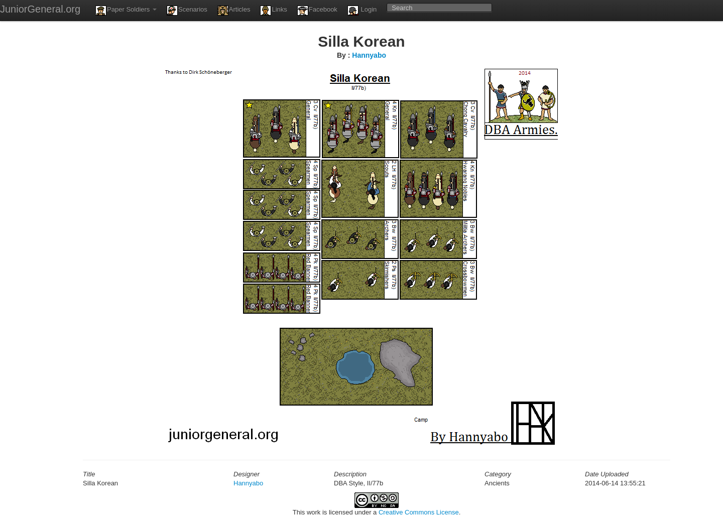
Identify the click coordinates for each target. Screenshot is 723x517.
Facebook (317, 11)
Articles (234, 11)
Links (273, 11)
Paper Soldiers (126, 11)
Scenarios (187, 11)
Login (362, 11)
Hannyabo (369, 55)
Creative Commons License (419, 512)
